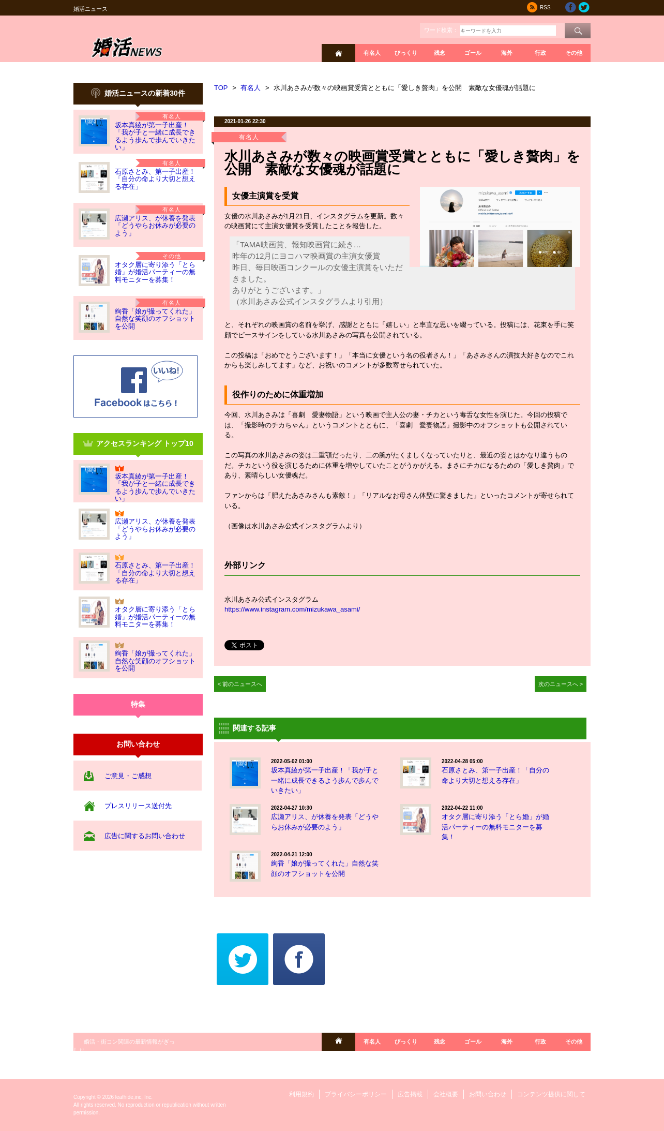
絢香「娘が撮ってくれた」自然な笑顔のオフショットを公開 (155, 318)
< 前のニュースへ (240, 684)
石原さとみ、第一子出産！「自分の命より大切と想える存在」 (155, 179)
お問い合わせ (487, 1094)
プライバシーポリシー (356, 1094)
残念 (439, 53)
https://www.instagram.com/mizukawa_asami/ (292, 609)
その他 (573, 53)
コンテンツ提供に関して (551, 1094)
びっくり (406, 53)
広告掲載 (410, 1094)
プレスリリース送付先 (138, 806)
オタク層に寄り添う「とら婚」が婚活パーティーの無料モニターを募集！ (155, 272)
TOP (221, 88)
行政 (540, 53)
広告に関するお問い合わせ (144, 836)
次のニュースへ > (560, 684)
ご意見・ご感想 (128, 776)
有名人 (372, 53)
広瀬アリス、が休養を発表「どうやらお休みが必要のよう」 (155, 225)
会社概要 (445, 1094)
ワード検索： (441, 30)
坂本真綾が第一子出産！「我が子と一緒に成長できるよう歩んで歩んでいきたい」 (155, 136)
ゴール (472, 53)
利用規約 (301, 1094)
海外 (506, 53)
